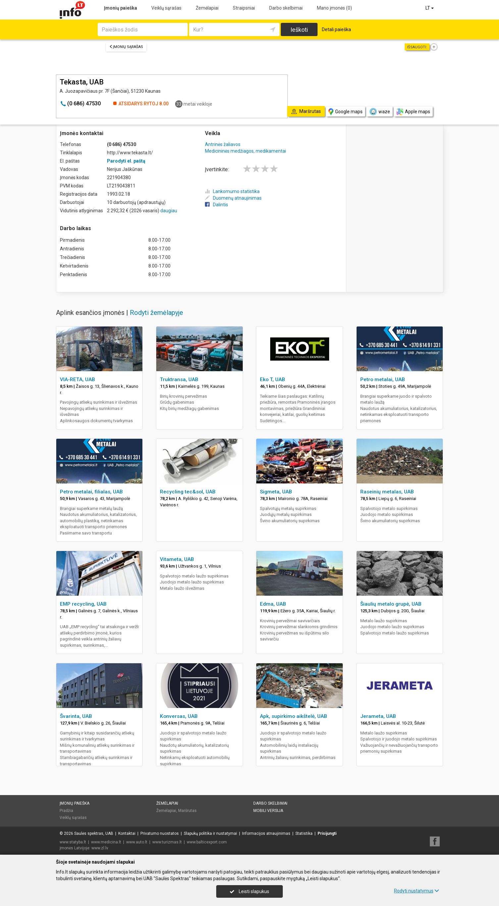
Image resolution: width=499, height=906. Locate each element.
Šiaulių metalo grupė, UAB (391, 604)
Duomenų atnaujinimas (233, 198)
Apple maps (413, 111)
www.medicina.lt (106, 842)
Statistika (304, 833)
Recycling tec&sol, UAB (188, 492)
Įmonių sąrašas (126, 47)
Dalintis (216, 204)
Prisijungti (327, 833)
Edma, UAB (273, 604)
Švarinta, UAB (76, 716)
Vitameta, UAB (177, 559)
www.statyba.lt (73, 842)
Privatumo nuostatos (159, 833)
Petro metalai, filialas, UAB (91, 492)
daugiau (168, 210)
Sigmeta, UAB (276, 492)
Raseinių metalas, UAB (387, 492)
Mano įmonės (334, 8)
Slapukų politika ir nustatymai (210, 833)
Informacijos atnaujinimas (266, 833)
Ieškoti (299, 29)
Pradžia (66, 810)
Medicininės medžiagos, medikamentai (245, 151)
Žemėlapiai (207, 8)
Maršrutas (187, 810)
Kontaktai (126, 833)
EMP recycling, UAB (83, 604)
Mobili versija (268, 810)
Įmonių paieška (120, 8)
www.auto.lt (136, 842)
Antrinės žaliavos (222, 144)
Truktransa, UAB (179, 379)
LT (430, 8)
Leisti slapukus (249, 891)
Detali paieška (336, 29)
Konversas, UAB (179, 716)
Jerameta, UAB (378, 716)
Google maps (345, 111)
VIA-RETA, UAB (77, 379)
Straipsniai (244, 8)
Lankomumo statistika (232, 191)
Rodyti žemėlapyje (156, 313)
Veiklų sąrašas (166, 8)
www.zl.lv (99, 848)
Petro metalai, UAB (382, 379)
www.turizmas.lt (167, 842)
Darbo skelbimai (286, 8)
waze (379, 111)
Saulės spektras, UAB (93, 833)
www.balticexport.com (207, 842)
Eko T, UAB (272, 379)
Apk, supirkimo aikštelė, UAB (293, 716)
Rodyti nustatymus (416, 890)
